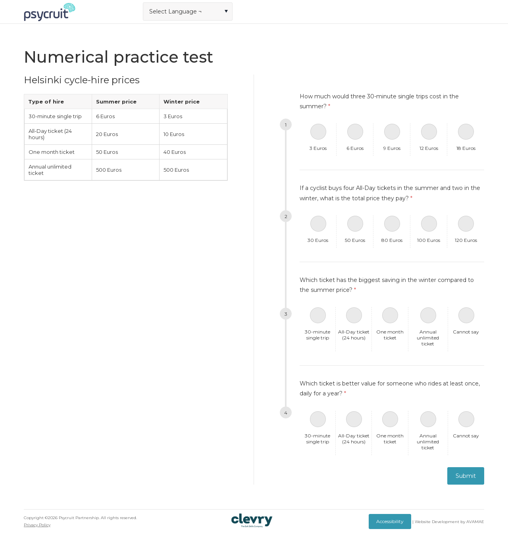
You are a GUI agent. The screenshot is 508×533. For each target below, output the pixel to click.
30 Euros (318, 240)
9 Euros (391, 148)
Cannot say (466, 332)
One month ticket (390, 335)
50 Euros (355, 240)
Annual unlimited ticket (428, 338)
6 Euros (355, 148)
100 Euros (428, 240)
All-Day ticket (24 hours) (353, 335)
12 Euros (428, 148)
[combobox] (188, 11)
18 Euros (465, 148)
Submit (466, 475)
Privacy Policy (37, 524)
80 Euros (391, 240)
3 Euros (318, 148)
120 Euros (466, 240)
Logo (49, 12)
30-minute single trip (317, 335)
